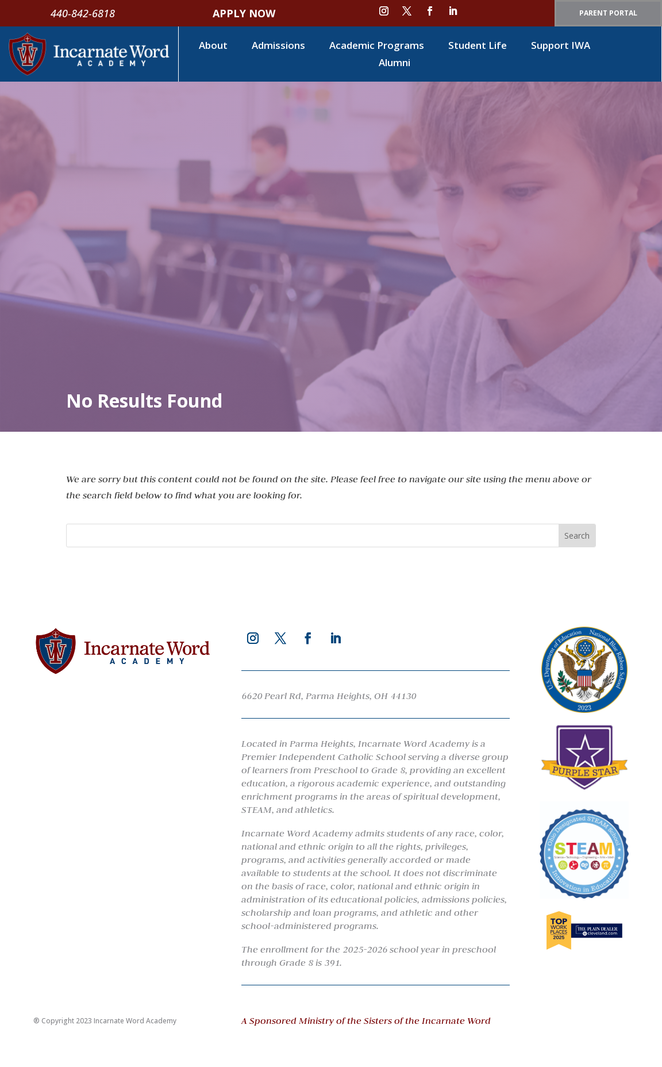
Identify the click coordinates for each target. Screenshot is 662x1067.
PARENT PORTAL (608, 13)
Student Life (477, 46)
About (213, 46)
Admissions (278, 46)
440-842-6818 (83, 13)
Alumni (394, 64)
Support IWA (560, 46)
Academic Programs (376, 46)
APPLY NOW (244, 13)
